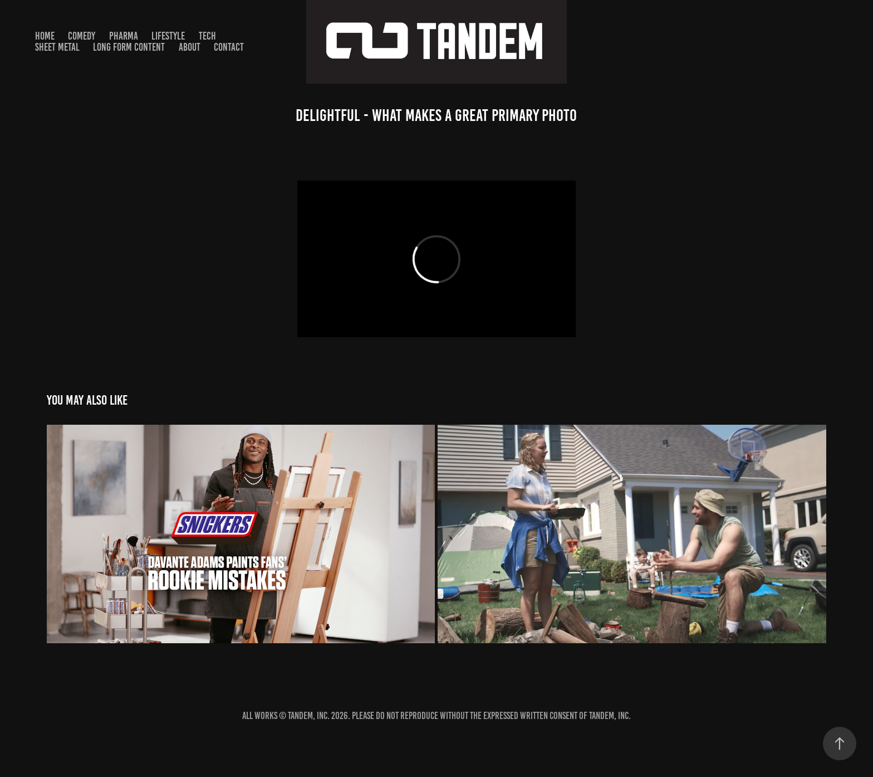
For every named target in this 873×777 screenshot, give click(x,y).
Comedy (81, 36)
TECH (207, 36)
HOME (45, 36)
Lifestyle (168, 36)
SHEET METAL (57, 47)
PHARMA (123, 36)
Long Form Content (129, 47)
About (189, 47)
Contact (229, 47)
